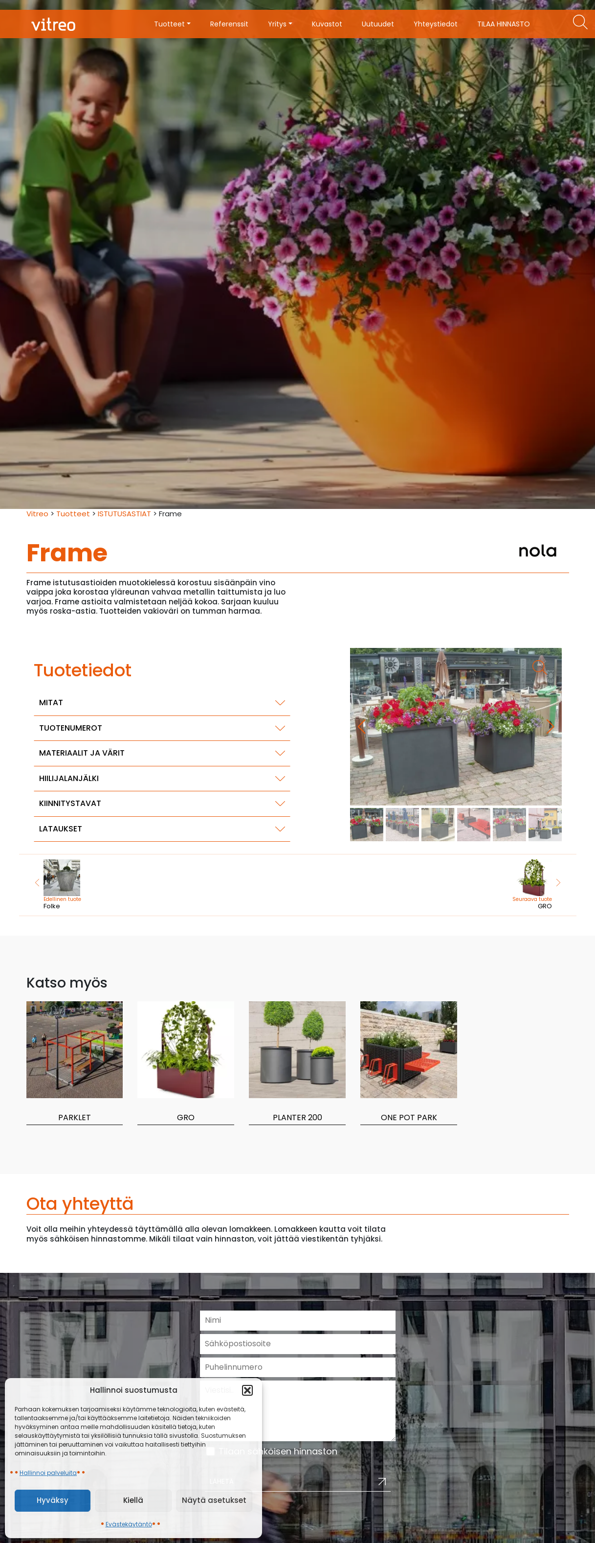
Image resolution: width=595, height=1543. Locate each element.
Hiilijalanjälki (69, 778)
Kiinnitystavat (70, 803)
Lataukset (60, 828)
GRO (495, 885)
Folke (100, 885)
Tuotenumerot (70, 728)
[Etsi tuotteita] (580, 22)
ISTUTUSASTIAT (124, 513)
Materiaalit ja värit (82, 753)
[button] (247, 1390)
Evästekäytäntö (129, 1524)
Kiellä (133, 1500)
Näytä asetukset (214, 1500)
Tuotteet (73, 513)
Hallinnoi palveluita (48, 1473)
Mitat (51, 702)
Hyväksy (52, 1500)
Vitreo (37, 513)
